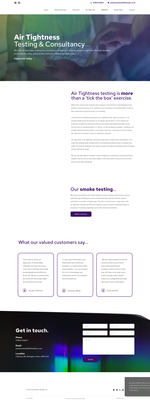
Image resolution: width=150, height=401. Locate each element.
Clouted (81, 399)
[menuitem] (46, 10)
